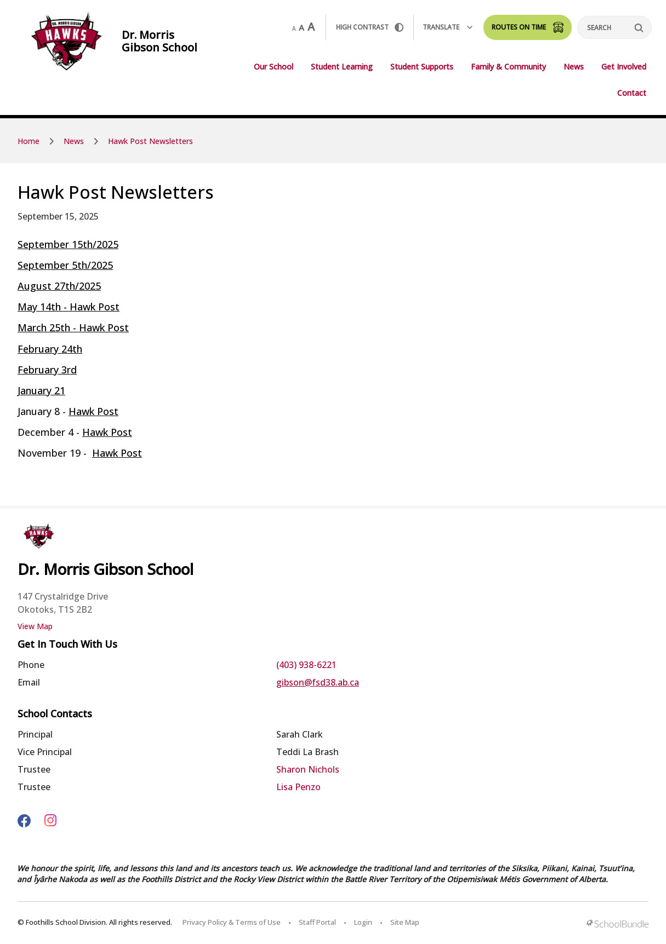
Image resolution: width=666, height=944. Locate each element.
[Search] (614, 27)
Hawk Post (93, 411)
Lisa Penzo (298, 787)
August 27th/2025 (59, 285)
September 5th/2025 (65, 265)
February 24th (50, 348)
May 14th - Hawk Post (68, 306)
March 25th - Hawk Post (73, 327)
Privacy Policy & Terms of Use (232, 922)
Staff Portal (317, 922)
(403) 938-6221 (306, 665)
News (573, 66)
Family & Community (508, 66)
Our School (273, 66)
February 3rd (47, 369)
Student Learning (342, 66)
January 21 (41, 390)
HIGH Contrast (369, 27)
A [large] (311, 26)
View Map (35, 626)
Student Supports (421, 66)
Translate (448, 27)
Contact (631, 93)
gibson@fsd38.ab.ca (317, 682)
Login (363, 922)
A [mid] (301, 27)
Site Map (404, 922)
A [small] (293, 28)
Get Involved (623, 66)
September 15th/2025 (68, 244)
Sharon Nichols (307, 769)
